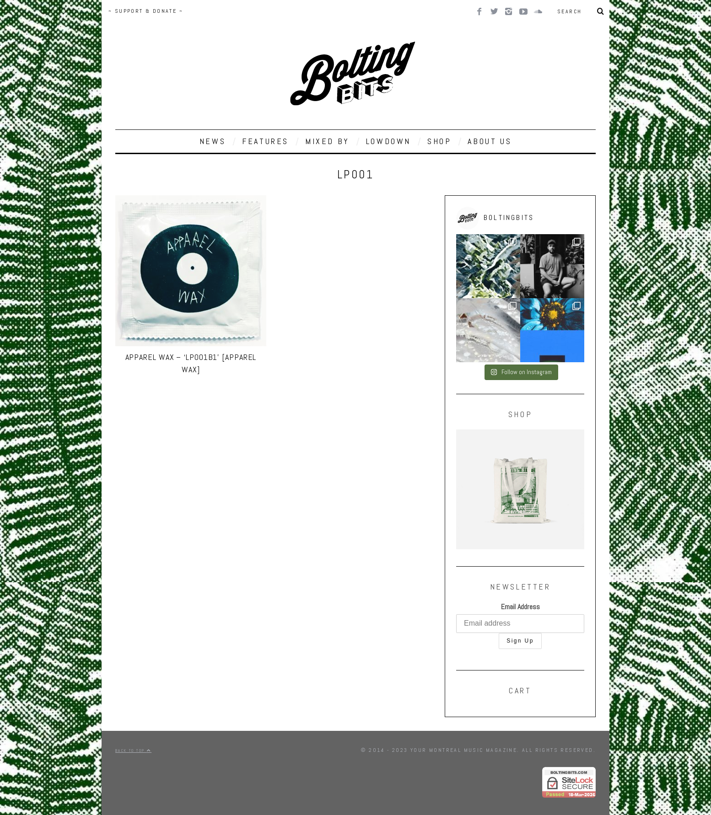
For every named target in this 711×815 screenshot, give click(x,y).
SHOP (439, 141)
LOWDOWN (388, 141)
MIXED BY (327, 141)
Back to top (133, 750)
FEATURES (265, 141)
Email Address (520, 606)
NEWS (212, 141)
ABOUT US (490, 141)
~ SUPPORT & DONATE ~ (145, 11)
